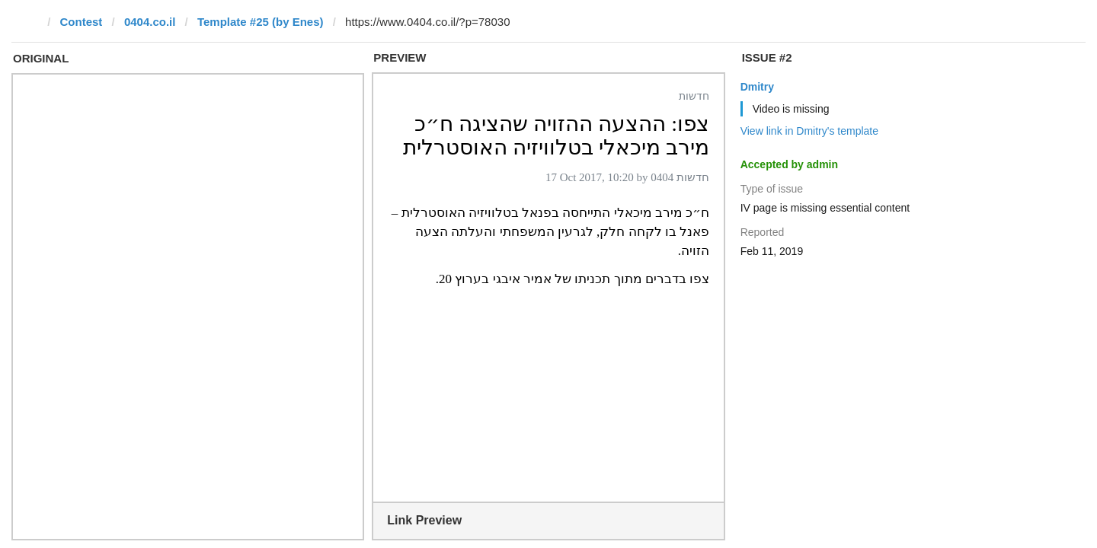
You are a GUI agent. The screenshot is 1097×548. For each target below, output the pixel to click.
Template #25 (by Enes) (260, 21)
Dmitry (757, 87)
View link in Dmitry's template (809, 131)
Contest (81, 21)
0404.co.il (150, 21)
